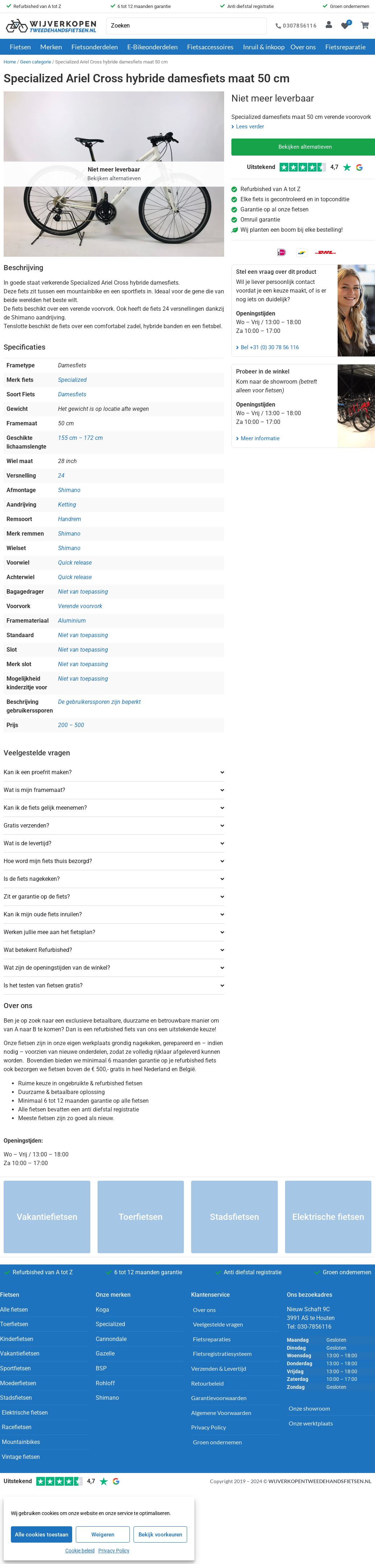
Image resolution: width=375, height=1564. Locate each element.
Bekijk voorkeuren (160, 1534)
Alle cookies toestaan (41, 1534)
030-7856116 (314, 1326)
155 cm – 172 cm (80, 437)
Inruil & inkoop (264, 47)
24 (61, 475)
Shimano (69, 490)
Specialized (72, 379)
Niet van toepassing (83, 591)
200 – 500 (71, 725)
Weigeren (102, 1534)
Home (10, 62)
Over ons (305, 47)
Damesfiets (72, 394)
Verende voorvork (80, 606)
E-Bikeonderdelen (154, 47)
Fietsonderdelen (96, 47)
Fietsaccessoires (212, 47)
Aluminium (72, 620)
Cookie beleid (80, 1550)
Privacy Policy (113, 1550)
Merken (53, 47)
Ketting (67, 504)
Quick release (75, 562)
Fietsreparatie (345, 47)
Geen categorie (35, 62)
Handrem (69, 519)
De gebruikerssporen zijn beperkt (99, 701)
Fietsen (22, 47)
